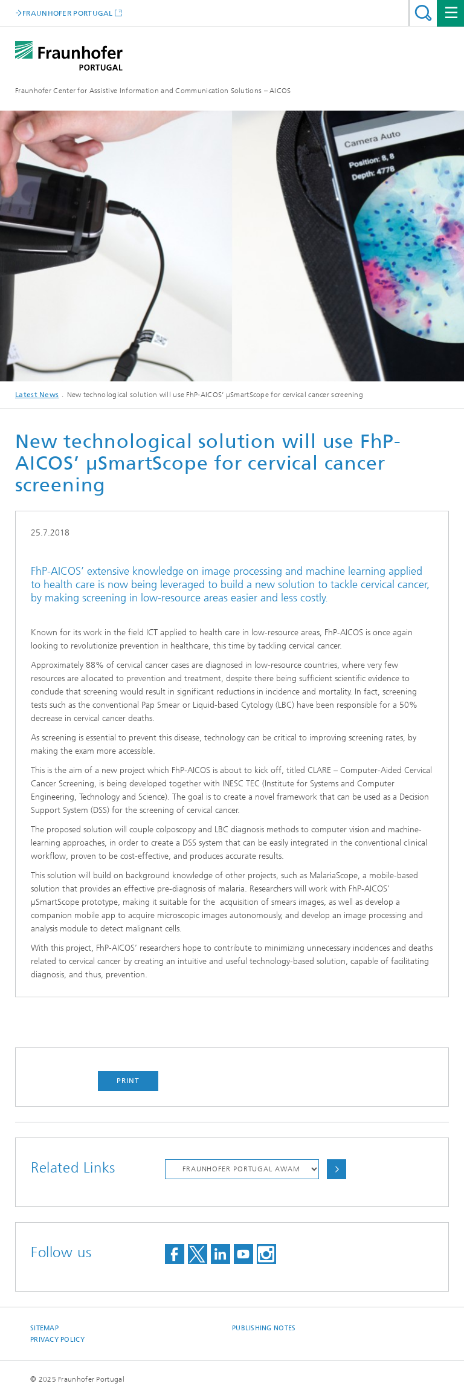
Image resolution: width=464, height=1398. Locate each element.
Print (128, 1080)
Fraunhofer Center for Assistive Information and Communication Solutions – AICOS (153, 90)
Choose (336, 1169)
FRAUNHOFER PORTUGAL (67, 13)
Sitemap (44, 1328)
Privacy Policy (57, 1340)
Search (423, 13)
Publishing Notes (263, 1328)
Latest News (37, 394)
